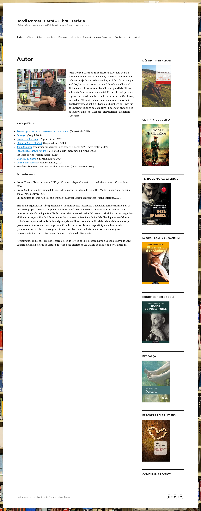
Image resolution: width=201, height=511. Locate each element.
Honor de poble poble (27, 139)
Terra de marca (24, 147)
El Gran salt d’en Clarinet (29, 143)
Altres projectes (45, 37)
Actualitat (134, 37)
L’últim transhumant (27, 162)
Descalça (21, 135)
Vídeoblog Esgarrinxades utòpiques (91, 37)
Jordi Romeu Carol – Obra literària (51, 21)
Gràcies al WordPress (60, 497)
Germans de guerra (26, 158)
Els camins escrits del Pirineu (31, 150)
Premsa (62, 37)
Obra (30, 37)
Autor (20, 37)
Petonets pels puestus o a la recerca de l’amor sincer (43, 131)
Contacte (120, 37)
